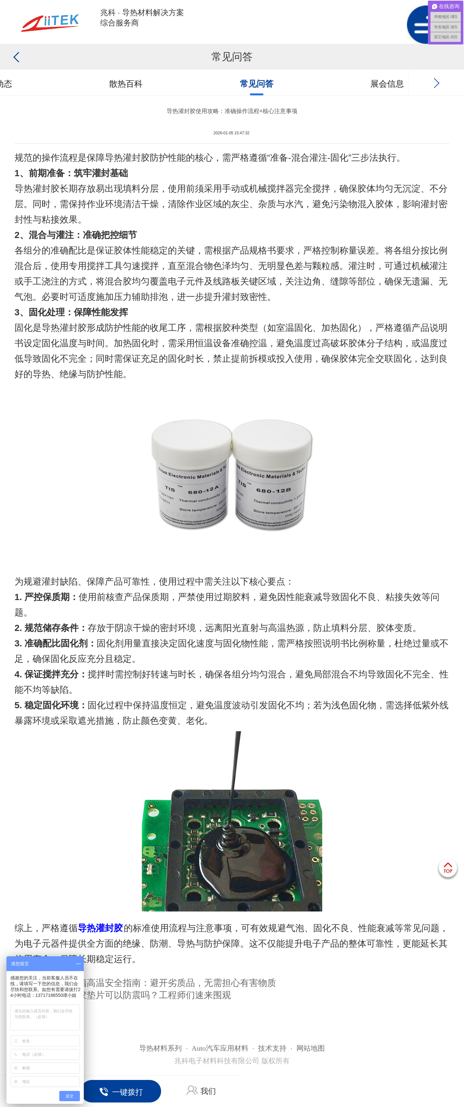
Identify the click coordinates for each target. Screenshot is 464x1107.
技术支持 (272, 1048)
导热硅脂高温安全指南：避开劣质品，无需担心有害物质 (163, 983)
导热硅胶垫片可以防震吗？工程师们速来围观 (141, 995)
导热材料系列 (160, 1048)
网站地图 (310, 1048)
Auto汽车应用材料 (220, 1048)
